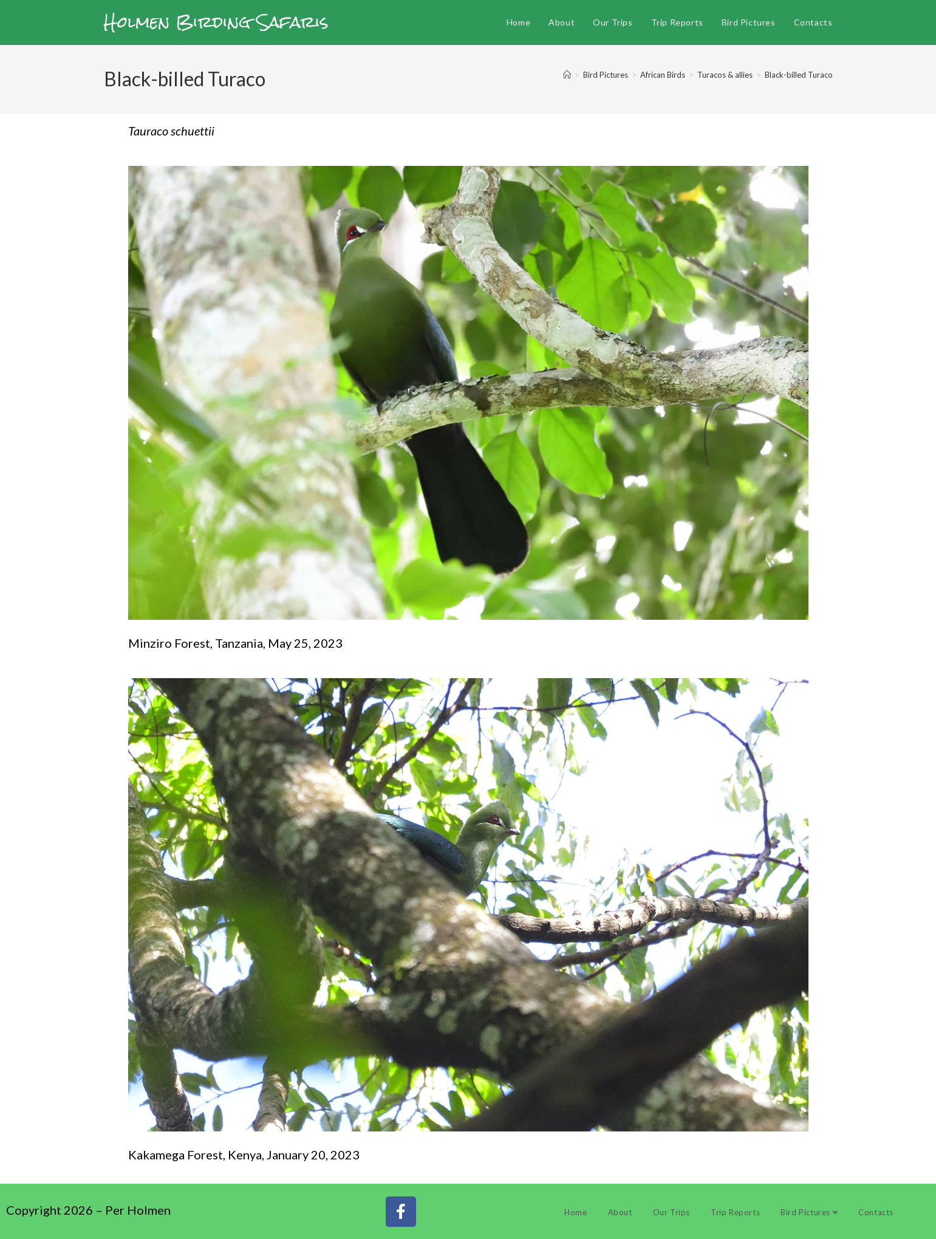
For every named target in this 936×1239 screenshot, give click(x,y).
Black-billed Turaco (799, 75)
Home (575, 1212)
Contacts (875, 1212)
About (620, 1212)
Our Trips (671, 1212)
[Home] (567, 75)
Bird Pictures (809, 1212)
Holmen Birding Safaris (216, 22)
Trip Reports (735, 1212)
